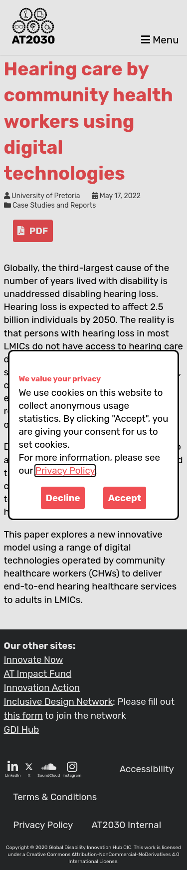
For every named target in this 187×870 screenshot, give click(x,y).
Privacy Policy (65, 470)
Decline (63, 498)
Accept (125, 498)
